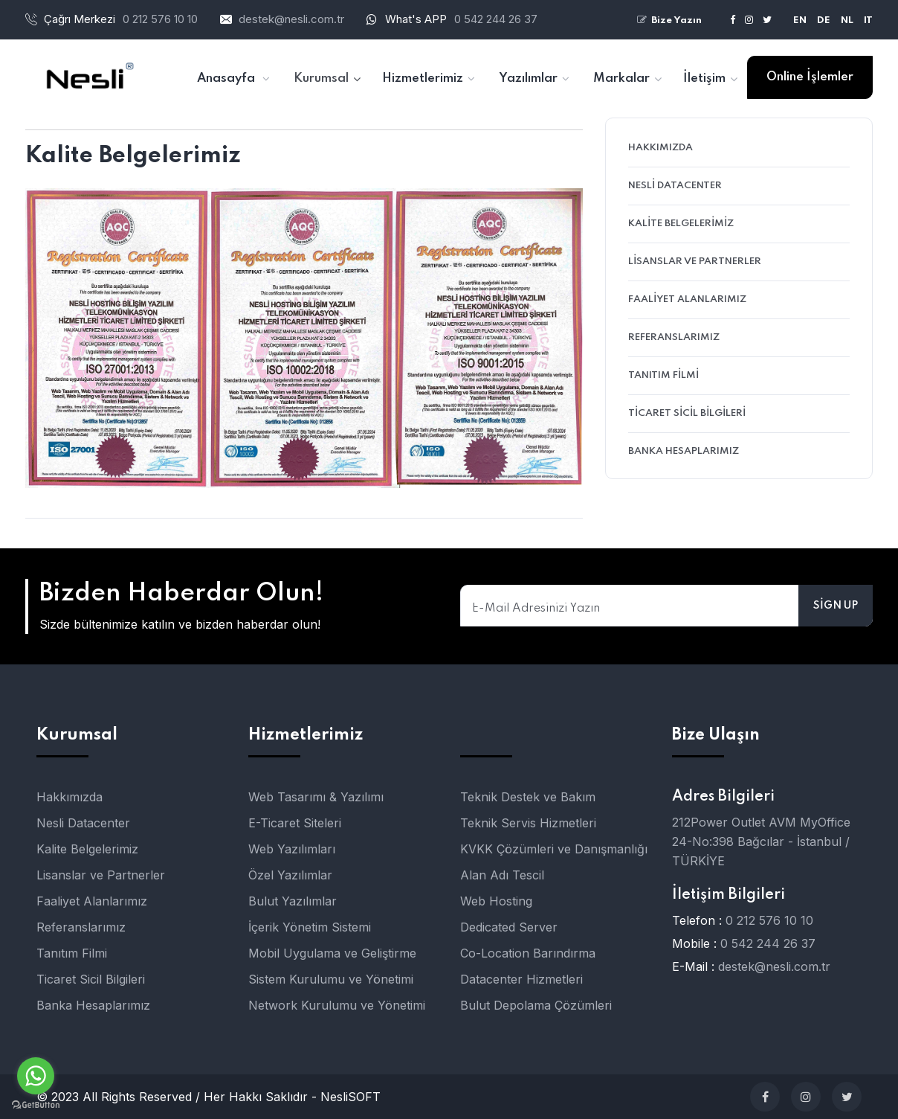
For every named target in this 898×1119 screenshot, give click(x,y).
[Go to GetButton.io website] (35, 1104)
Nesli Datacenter (675, 185)
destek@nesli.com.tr (291, 19)
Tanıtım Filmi (663, 375)
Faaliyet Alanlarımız (687, 299)
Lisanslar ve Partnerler (694, 261)
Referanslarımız (674, 337)
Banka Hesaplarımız (683, 451)
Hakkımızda (660, 148)
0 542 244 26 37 (495, 19)
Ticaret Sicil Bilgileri (687, 413)
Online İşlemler (809, 77)
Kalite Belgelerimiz (681, 223)
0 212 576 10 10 (769, 920)
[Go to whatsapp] (35, 1075)
